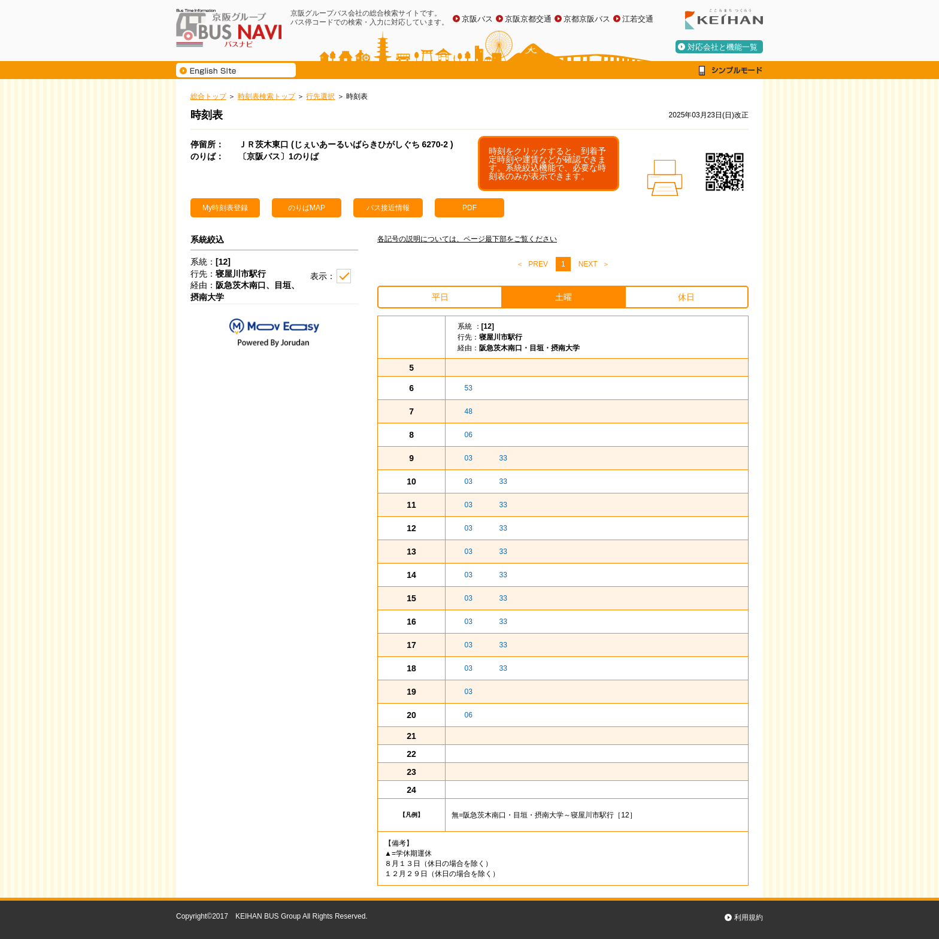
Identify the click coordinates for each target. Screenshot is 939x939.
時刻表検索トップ (266, 96)
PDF (469, 208)
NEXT (588, 264)
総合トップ (208, 96)
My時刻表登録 (225, 208)
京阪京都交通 (528, 19)
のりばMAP (306, 208)
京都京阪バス (587, 19)
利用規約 (748, 917)
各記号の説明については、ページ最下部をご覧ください (467, 239)
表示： (322, 276)
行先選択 (320, 96)
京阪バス (477, 19)
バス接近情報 (388, 208)
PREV (538, 264)
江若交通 (637, 19)
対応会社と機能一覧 (722, 47)
